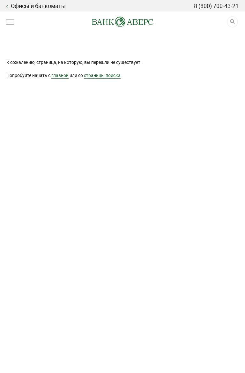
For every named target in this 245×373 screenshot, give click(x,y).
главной (60, 75)
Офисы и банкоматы (36, 6)
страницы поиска (102, 75)
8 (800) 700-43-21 (216, 6)
